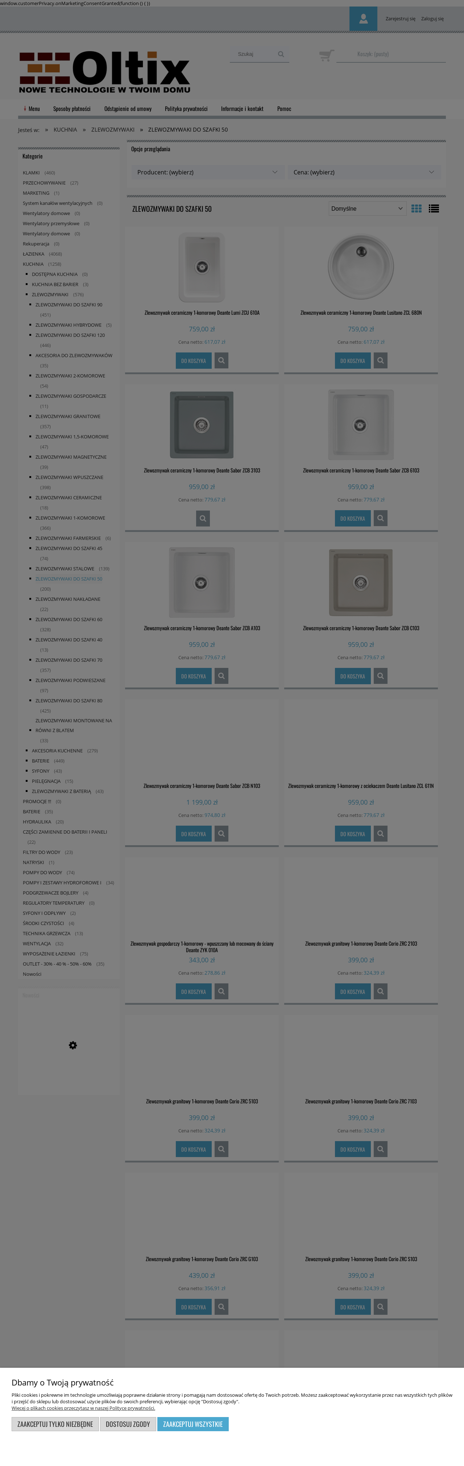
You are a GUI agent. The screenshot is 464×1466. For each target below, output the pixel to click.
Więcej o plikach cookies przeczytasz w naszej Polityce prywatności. (83, 1408)
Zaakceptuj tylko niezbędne (55, 1424)
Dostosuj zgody (128, 1424)
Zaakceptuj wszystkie (193, 1424)
